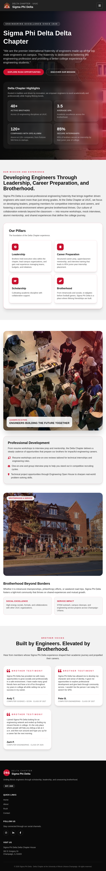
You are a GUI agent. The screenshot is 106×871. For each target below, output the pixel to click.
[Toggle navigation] (100, 5)
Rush (5, 809)
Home (5, 800)
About (5, 804)
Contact (6, 813)
